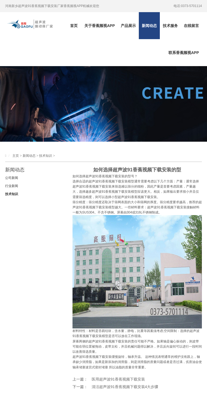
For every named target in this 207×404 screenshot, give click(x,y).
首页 (74, 25)
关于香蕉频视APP (99, 25)
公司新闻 (11, 178)
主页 (15, 156)
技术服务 (170, 25)
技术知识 (45, 156)
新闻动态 (149, 25)
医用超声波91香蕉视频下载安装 (118, 379)
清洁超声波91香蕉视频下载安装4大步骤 (125, 387)
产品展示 (128, 25)
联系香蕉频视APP (183, 52)
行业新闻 (11, 186)
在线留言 (191, 25)
